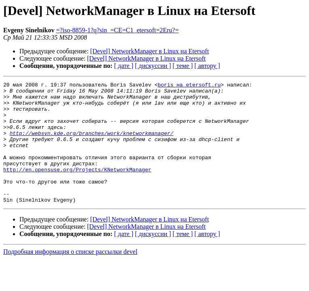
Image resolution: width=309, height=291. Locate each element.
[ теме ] (182, 65)
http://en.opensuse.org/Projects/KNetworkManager (77, 187)
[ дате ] (123, 65)
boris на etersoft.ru (189, 85)
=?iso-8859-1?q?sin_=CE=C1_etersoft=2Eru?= (117, 30)
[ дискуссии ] (153, 65)
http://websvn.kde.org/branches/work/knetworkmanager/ (92, 144)
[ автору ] (207, 65)
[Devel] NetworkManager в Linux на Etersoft (149, 51)
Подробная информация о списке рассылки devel (70, 275)
